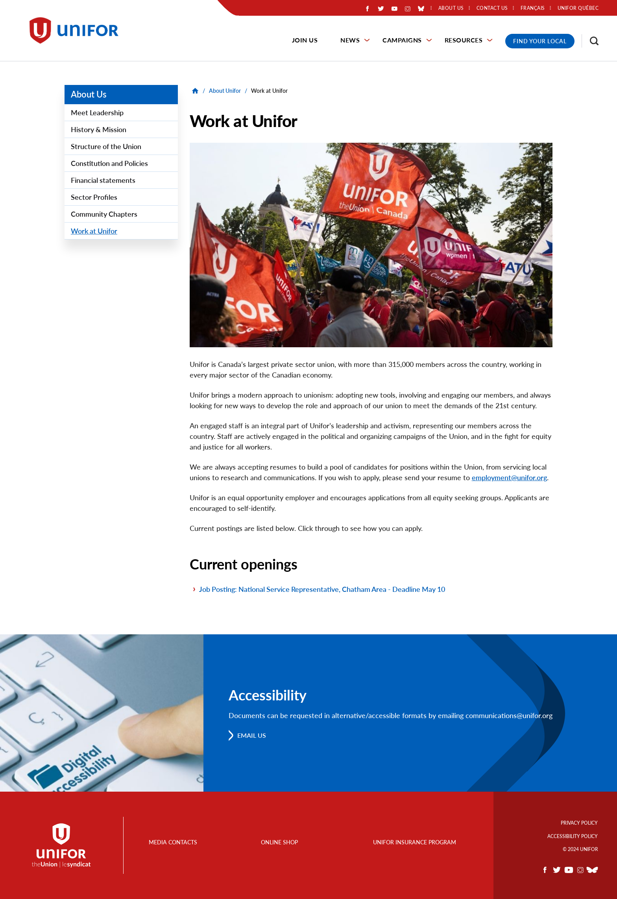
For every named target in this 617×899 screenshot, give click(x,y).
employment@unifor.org (509, 477)
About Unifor (225, 90)
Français (533, 8)
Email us (251, 735)
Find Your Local (540, 41)
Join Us (305, 40)
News (350, 40)
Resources (464, 40)
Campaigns (402, 40)
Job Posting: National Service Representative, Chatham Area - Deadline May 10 (322, 589)
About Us (89, 94)
